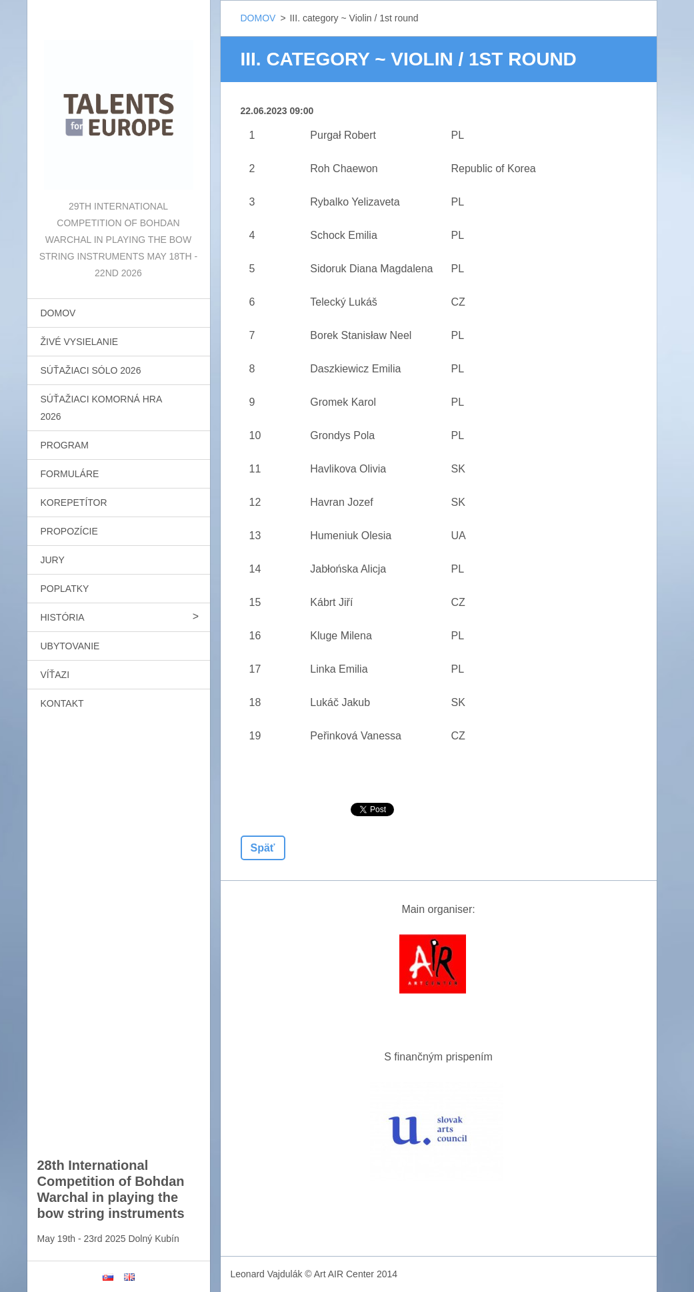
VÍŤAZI (55, 674)
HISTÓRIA (63, 617)
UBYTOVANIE (70, 646)
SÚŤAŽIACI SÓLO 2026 (91, 370)
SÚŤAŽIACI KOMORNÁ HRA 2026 (102, 408)
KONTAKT (62, 703)
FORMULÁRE (70, 473)
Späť (263, 848)
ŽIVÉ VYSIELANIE (80, 341)
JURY (53, 560)
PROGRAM (65, 445)
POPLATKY (65, 588)
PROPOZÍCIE (69, 531)
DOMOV (58, 313)
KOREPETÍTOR (74, 502)
